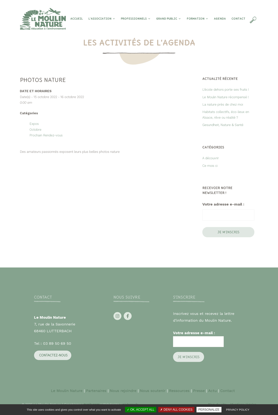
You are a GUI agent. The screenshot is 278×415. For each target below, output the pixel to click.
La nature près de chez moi (222, 104)
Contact (238, 18)
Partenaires (97, 390)
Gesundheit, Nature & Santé (222, 125)
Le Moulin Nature (66, 390)
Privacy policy (237, 409)
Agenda (220, 18)
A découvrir (210, 158)
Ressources (179, 390)
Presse (199, 390)
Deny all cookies (176, 409)
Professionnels (136, 18)
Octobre (35, 129)
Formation (197, 18)
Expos (34, 124)
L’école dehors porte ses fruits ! (225, 89)
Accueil (76, 18)
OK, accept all (140, 409)
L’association (102, 18)
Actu (212, 390)
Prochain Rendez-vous (46, 135)
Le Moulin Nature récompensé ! (225, 97)
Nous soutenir (152, 390)
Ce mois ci (209, 166)
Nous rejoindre (123, 390)
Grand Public (168, 18)
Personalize (209, 409)
